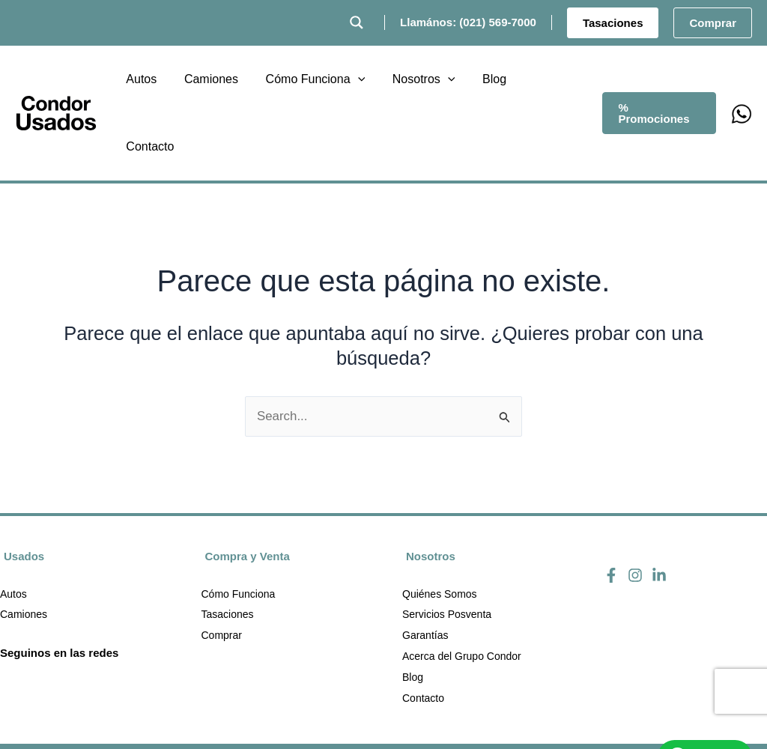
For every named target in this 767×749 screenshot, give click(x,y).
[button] (613, 22)
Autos (13, 527)
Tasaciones (227, 548)
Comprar (221, 569)
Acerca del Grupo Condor (461, 590)
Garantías (425, 569)
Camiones (23, 548)
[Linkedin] (659, 507)
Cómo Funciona (238, 527)
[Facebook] (611, 507)
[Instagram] (635, 507)
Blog (412, 611)
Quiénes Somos (439, 527)
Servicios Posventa (446, 548)
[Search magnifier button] (356, 22)
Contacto (423, 632)
